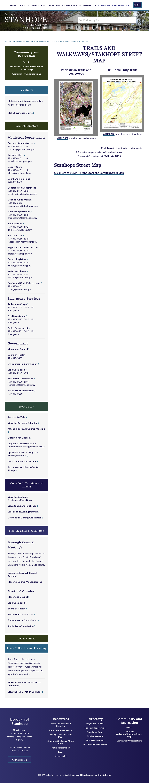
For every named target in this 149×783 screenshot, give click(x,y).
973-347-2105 (15, 307)
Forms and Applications (60, 730)
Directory (95, 719)
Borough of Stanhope (22, 21)
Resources (61, 719)
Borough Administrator (20, 143)
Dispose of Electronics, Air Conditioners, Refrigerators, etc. (25, 445)
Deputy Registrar (17, 259)
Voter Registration (61, 748)
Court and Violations (19, 178)
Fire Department (17, 316)
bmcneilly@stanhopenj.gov (21, 149)
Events (26, 62)
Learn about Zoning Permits (23, 511)
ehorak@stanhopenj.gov (20, 161)
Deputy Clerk (15, 166)
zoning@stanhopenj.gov (19, 289)
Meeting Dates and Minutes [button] (26, 530)
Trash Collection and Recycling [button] (26, 648)
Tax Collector (15, 235)
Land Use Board (16, 369)
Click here (62, 137)
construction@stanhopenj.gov (22, 193)
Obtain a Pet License (19, 437)
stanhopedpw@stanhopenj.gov (23, 205)
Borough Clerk (15, 154)
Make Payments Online (20, 112)
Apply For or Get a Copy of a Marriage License (23, 454)
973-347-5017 (15, 319)
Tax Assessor (15, 223)
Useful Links (60, 756)
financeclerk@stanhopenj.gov (22, 217)
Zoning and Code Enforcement (24, 283)
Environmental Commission (22, 363)
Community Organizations (26, 73)
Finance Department (19, 211)
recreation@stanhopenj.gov (21, 384)
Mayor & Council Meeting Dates (25, 581)
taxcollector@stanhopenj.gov (22, 241)
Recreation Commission (20, 378)
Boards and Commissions (95, 744)
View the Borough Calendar (22, 422)
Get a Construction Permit (22, 461)
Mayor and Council (18, 349)
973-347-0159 (112, 154)
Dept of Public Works (19, 199)
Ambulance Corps (17, 304)
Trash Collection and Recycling (61, 724)
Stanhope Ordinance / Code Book (60, 742)
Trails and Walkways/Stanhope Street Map (26, 68)
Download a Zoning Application (24, 517)
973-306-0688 (15, 182)
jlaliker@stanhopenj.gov (20, 229)
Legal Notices (26, 638)
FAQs (60, 752)
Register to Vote (16, 417)
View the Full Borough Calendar (24, 691)
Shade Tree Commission (21, 390)
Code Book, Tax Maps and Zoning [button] (26, 485)
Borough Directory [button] (26, 126)
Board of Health (16, 354)
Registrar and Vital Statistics (23, 247)
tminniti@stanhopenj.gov (20, 277)
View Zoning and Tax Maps (22, 505)
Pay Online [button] (26, 90)
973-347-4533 (15, 331)
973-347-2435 (15, 358)
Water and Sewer (17, 271)
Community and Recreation (26, 54)
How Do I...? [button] (26, 406)
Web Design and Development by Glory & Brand (88, 773)
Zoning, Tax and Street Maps (61, 735)
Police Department (18, 328)
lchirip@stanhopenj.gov (19, 173)
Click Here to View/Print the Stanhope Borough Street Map (86, 171)
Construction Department (22, 187)
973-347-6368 (15, 202)
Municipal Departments (95, 728)
